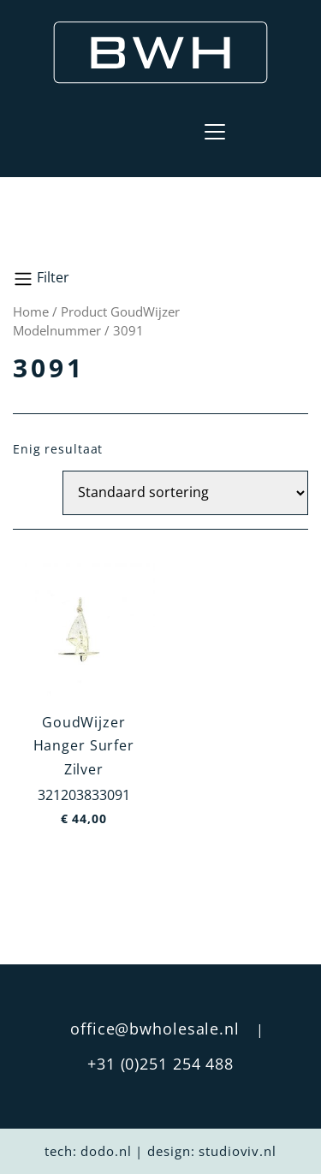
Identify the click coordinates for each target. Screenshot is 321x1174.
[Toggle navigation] (215, 132)
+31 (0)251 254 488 (160, 1063)
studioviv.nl (237, 1150)
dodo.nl (105, 1150)
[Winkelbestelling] (185, 493)
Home (31, 311)
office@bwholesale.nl (155, 1028)
